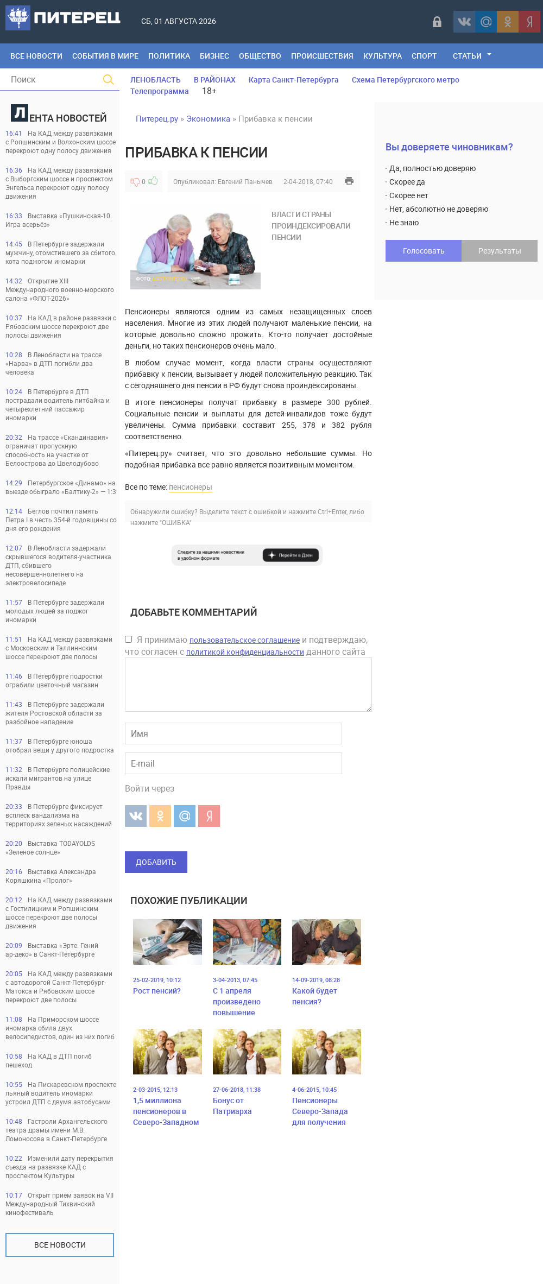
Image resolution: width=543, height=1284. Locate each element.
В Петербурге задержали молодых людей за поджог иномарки (54, 611)
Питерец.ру (157, 118)
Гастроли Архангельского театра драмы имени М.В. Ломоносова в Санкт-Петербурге (56, 1130)
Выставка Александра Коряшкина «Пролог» (50, 875)
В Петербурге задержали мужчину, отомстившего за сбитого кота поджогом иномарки (60, 252)
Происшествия (322, 55)
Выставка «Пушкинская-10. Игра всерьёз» (58, 220)
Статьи (467, 55)
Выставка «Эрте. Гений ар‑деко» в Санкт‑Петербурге (51, 949)
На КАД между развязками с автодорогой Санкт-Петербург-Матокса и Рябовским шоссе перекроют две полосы (58, 986)
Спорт (424, 55)
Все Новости (36, 55)
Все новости (60, 1244)
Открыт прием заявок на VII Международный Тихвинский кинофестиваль (59, 1204)
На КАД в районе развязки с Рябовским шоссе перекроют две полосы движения (60, 326)
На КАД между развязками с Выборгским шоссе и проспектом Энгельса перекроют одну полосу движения (59, 183)
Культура (382, 55)
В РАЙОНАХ (215, 79)
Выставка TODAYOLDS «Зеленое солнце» (50, 847)
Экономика (208, 118)
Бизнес (214, 55)
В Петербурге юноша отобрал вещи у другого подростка (59, 745)
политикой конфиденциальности (245, 652)
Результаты (499, 250)
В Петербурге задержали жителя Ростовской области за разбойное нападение (54, 713)
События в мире (105, 55)
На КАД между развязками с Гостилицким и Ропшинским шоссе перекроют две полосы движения (58, 912)
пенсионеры (190, 487)
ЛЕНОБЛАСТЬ (155, 79)
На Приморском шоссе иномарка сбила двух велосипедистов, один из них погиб (60, 1028)
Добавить (156, 862)
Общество (260, 55)
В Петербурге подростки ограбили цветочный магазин (54, 680)
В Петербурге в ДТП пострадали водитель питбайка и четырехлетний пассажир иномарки (57, 404)
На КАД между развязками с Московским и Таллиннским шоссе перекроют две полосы (58, 648)
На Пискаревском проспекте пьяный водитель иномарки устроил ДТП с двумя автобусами (60, 1093)
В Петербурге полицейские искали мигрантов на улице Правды (57, 778)
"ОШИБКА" (176, 522)
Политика (169, 55)
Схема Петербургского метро (405, 79)
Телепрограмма (159, 91)
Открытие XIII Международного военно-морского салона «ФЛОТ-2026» (59, 289)
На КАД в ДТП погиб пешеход (48, 1060)
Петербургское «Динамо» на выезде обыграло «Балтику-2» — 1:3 (60, 487)
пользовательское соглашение (245, 640)
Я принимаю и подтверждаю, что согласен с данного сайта (246, 645)
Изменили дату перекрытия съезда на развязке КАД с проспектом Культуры (59, 1167)
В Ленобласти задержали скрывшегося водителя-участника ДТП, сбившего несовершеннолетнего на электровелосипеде (58, 565)
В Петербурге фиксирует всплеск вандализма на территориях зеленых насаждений (58, 815)
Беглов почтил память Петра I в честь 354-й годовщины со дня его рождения (61, 520)
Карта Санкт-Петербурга (294, 79)
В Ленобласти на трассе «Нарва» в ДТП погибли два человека (53, 363)
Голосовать (424, 250)
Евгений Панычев (245, 181)
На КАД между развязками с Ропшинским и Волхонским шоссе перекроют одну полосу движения (60, 142)
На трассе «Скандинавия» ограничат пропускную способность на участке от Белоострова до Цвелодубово (57, 450)
